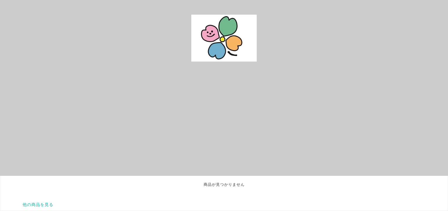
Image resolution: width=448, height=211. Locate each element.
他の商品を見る (38, 204)
